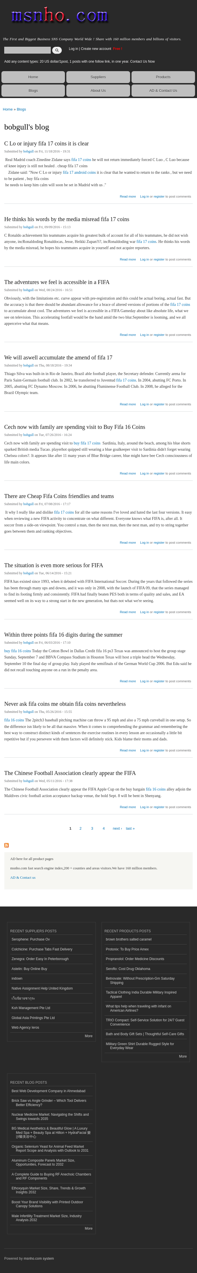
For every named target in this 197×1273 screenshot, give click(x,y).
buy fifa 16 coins (17, 651)
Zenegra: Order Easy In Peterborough (40, 959)
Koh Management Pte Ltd (31, 1008)
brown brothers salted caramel (129, 939)
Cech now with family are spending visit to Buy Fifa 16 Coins (74, 427)
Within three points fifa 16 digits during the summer (63, 635)
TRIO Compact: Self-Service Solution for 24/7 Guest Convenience (145, 1022)
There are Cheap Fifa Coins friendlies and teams (59, 496)
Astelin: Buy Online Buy (29, 969)
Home (33, 77)
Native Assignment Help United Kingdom (42, 988)
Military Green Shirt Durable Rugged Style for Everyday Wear (140, 1046)
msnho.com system (39, 1259)
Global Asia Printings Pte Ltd (33, 1018)
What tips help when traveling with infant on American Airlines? (138, 1008)
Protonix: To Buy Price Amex (127, 949)
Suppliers (98, 77)
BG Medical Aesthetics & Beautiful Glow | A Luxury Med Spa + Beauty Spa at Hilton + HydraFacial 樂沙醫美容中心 (51, 1132)
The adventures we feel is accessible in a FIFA (57, 282)
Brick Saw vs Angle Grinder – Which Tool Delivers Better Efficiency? (49, 1103)
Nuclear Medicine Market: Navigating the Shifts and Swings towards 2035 (50, 1117)
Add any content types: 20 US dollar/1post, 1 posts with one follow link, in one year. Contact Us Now (79, 61)
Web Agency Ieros (25, 1028)
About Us (98, 90)
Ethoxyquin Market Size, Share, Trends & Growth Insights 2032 (49, 1190)
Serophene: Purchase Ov (31, 939)
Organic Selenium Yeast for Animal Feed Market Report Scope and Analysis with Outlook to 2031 (50, 1149)
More (88, 1036)
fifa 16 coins (14, 720)
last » (130, 828)
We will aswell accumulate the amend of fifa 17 (58, 357)
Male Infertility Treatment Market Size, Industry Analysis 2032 (47, 1218)
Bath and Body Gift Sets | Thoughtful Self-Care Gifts (145, 1034)
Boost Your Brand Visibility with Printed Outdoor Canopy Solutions (47, 1204)
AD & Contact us (22, 878)
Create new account (96, 49)
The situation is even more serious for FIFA (53, 565)
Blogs (33, 90)
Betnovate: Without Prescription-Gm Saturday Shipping (140, 980)
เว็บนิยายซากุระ (23, 998)
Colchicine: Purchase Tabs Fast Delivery (42, 949)
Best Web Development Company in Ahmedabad (48, 1091)
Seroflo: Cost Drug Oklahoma (128, 969)
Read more (128, 195)
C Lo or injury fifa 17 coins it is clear (46, 143)
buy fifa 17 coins (87, 443)
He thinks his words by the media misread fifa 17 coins (66, 219)
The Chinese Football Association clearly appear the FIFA (70, 773)
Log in (73, 49)
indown (17, 978)
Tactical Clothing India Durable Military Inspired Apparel (141, 994)
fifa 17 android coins (79, 172)
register (159, 196)
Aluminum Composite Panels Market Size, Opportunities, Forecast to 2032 (43, 1162)
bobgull (28, 151)
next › (117, 828)
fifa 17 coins (81, 160)
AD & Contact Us (163, 90)
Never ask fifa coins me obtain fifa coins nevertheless (65, 704)
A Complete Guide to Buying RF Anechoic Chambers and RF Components (51, 1176)
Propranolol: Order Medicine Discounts (135, 959)
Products (163, 77)
